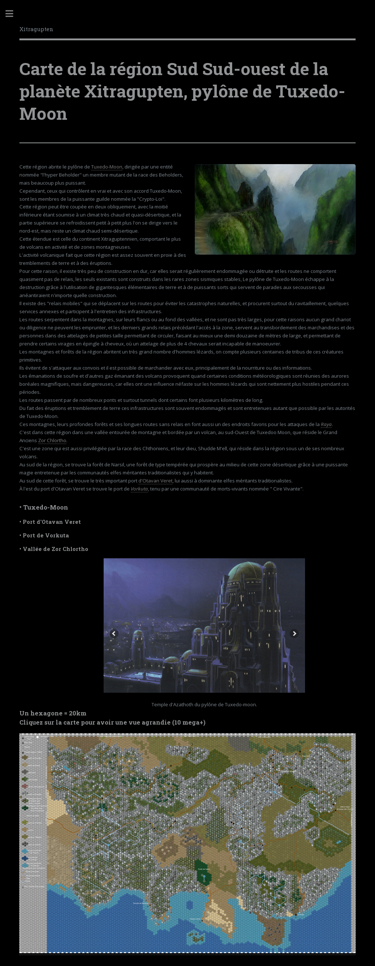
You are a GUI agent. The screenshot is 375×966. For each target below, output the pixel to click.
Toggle (13, 13)
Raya (326, 424)
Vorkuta (139, 488)
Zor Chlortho (52, 440)
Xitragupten (36, 29)
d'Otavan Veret (155, 480)
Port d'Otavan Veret (52, 521)
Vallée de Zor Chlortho (55, 548)
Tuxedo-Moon (106, 166)
